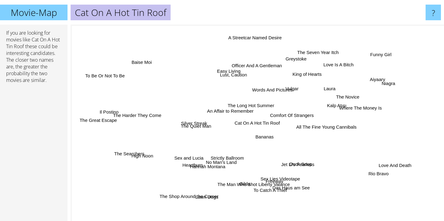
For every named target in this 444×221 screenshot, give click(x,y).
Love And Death (395, 164)
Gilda (243, 182)
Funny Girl (380, 54)
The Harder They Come (138, 113)
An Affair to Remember (230, 111)
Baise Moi (144, 60)
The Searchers (130, 154)
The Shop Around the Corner (195, 197)
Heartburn (193, 164)
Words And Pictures (272, 90)
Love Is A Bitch (335, 64)
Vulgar (283, 88)
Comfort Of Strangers (293, 115)
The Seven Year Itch (319, 53)
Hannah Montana (208, 166)
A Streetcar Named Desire (253, 38)
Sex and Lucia (189, 158)
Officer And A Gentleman (257, 66)
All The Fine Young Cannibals (326, 126)
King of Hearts (307, 74)
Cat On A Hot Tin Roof (257, 123)
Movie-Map (34, 12)
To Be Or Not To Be (107, 73)
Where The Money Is (360, 109)
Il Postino (108, 113)
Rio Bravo (380, 173)
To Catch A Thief (268, 189)
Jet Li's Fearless (297, 163)
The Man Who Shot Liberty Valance (254, 183)
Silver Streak (195, 123)
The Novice (348, 98)
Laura (326, 86)
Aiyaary (376, 79)
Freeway (272, 181)
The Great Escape (98, 120)
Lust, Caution (233, 75)
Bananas (266, 135)
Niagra (389, 84)
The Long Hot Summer (251, 105)
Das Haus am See (290, 187)
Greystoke (295, 58)
